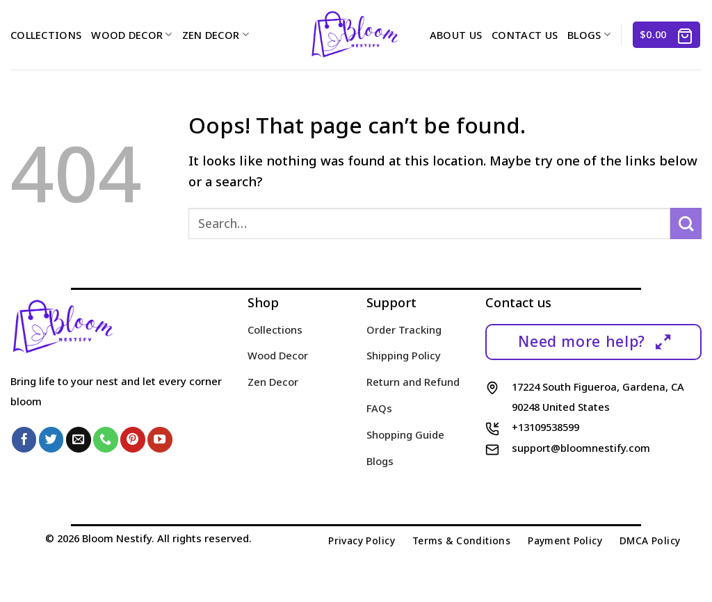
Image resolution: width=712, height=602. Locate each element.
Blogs (588, 35)
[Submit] (686, 223)
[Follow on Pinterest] (132, 439)
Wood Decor (131, 35)
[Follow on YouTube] (159, 439)
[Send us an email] (78, 439)
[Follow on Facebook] (24, 439)
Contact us (525, 35)
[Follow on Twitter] (51, 439)
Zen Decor (215, 35)
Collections (45, 35)
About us (456, 35)
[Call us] (105, 439)
